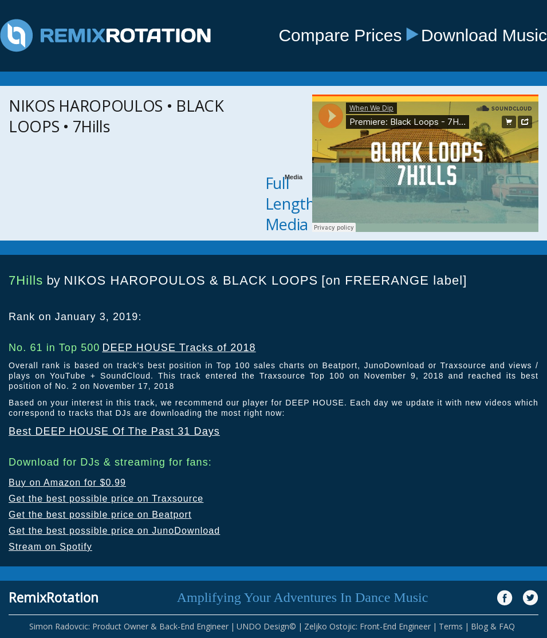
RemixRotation (54, 597)
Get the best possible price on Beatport (100, 514)
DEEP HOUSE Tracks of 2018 (178, 347)
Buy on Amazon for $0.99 (67, 482)
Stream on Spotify (50, 547)
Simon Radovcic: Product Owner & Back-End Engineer (129, 626)
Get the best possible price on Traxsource (106, 498)
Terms (451, 626)
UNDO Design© (266, 626)
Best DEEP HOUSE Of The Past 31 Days (114, 431)
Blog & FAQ (493, 626)
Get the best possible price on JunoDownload (114, 530)
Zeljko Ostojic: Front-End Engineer (367, 626)
